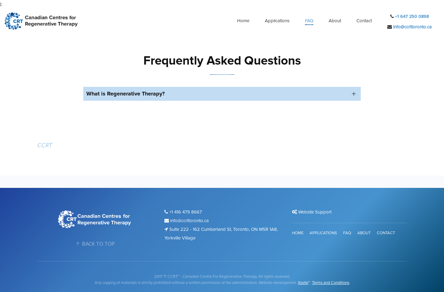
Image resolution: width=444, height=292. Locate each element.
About (335, 20)
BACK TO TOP (95, 244)
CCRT (44, 145)
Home (243, 20)
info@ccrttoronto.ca (412, 27)
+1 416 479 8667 (183, 212)
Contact (364, 20)
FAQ (309, 20)
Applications (277, 20)
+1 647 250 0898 (411, 16)
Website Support (311, 212)
